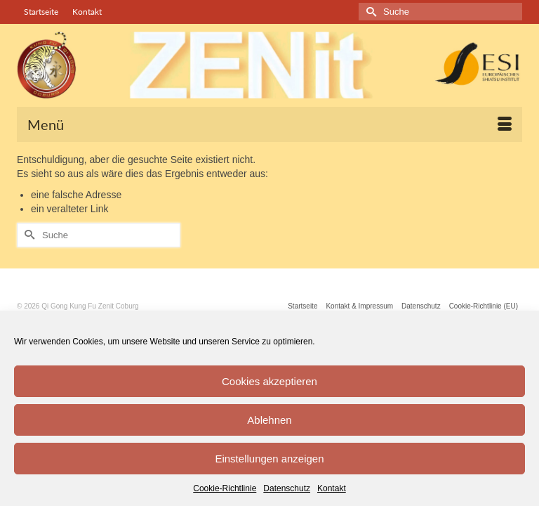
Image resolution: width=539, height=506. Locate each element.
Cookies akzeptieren (269, 381)
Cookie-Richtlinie (224, 488)
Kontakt (331, 488)
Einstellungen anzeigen (269, 459)
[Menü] (269, 124)
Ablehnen (269, 420)
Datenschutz (286, 488)
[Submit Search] (369, 11)
